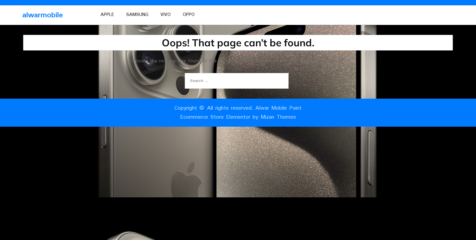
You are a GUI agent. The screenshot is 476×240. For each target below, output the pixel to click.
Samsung (137, 14)
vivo (165, 14)
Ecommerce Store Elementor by (238, 117)
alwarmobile (42, 15)
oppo (189, 14)
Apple (107, 14)
